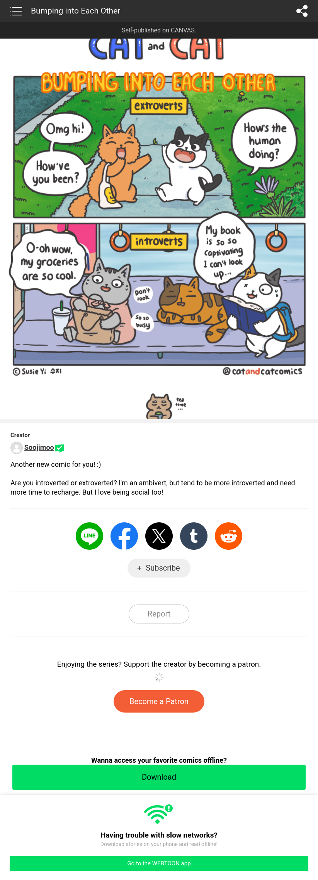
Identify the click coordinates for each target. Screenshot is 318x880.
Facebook (124, 536)
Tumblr (193, 536)
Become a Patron (159, 701)
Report (159, 613)
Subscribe (163, 568)
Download (159, 777)
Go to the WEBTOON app (158, 863)
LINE (89, 536)
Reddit (228, 536)
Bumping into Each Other (75, 10)
